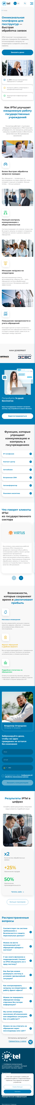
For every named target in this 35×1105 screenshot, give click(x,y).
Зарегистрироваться (17, 416)
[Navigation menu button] (31, 3)
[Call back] (30, 1011)
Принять (17, 1091)
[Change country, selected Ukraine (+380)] (6, 768)
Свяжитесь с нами (17, 1041)
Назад (4, 10)
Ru (15, 3)
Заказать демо (17, 52)
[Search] (25, 3)
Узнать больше (17, 1087)
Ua (18, 3)
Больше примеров (17, 902)
